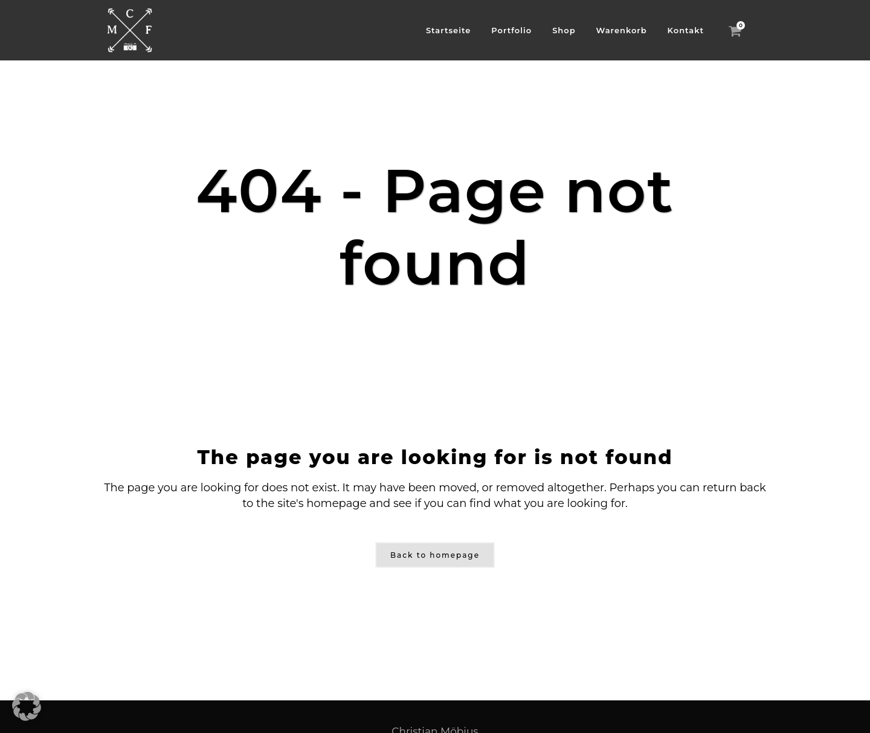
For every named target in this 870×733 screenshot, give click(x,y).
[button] (26, 706)
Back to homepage (435, 555)
